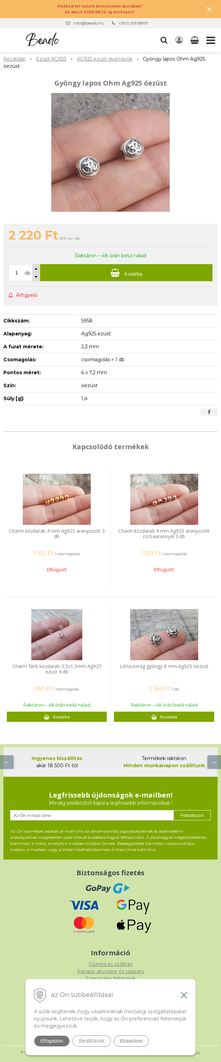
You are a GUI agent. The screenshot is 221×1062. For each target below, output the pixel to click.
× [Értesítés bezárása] (209, 9)
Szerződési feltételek (111, 978)
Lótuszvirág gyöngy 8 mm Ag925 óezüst (164, 666)
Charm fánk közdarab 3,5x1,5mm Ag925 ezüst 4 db (57, 669)
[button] (164, 40)
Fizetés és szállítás (110, 964)
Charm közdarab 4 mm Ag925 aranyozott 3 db (57, 534)
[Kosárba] (126, 272)
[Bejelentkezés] (179, 40)
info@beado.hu (89, 23)
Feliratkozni (192, 815)
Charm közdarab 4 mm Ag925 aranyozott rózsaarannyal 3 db (164, 534)
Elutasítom (131, 1041)
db (27, 273)
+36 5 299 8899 (133, 23)
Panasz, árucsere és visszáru (110, 971)
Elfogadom (51, 1041)
